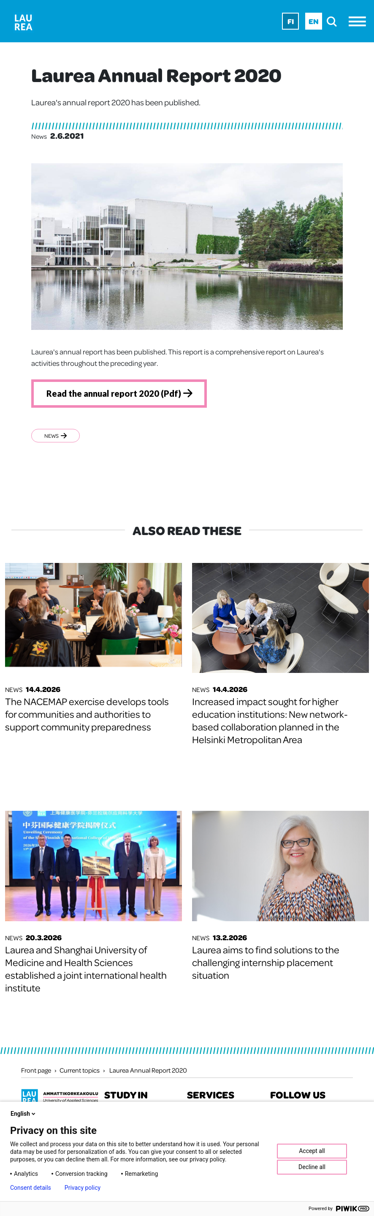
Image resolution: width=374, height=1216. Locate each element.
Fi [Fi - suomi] (290, 21)
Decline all (311, 1167)
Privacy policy (82, 1187)
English (24, 1113)
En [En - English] (314, 21)
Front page (36, 1070)
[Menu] (359, 21)
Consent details (30, 1187)
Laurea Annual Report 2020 (148, 1070)
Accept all (312, 1150)
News (55, 435)
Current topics (80, 1070)
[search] (334, 21)
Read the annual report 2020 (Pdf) (113, 393)
